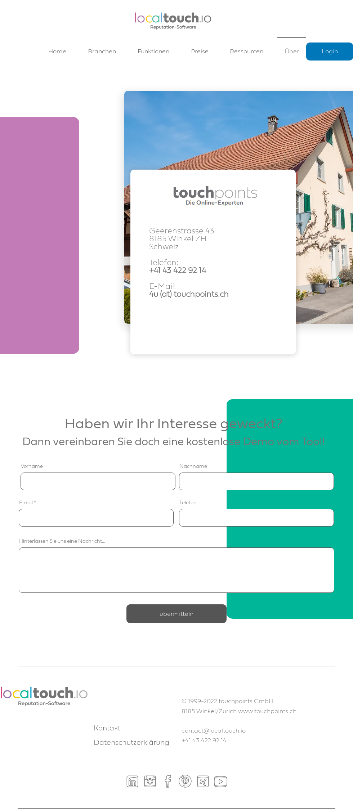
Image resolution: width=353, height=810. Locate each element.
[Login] (329, 51)
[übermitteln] (176, 613)
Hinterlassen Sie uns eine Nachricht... (62, 541)
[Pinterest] (185, 781)
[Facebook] (168, 781)
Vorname (32, 466)
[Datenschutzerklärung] (132, 743)
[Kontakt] (119, 728)
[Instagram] (150, 781)
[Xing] (203, 781)
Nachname (193, 466)
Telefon (188, 502)
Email (26, 502)
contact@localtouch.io (214, 731)
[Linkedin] (132, 781)
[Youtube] (221, 781)
